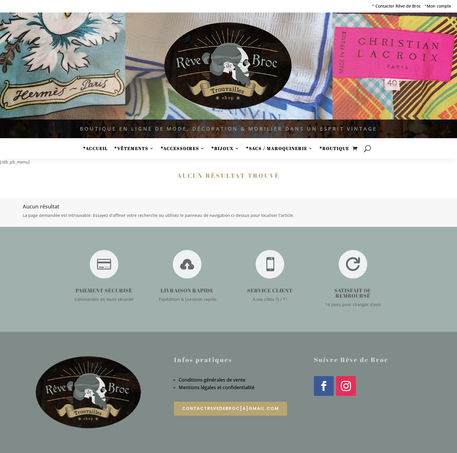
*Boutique (334, 148)
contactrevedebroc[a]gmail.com (230, 408)
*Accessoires (180, 148)
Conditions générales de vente (212, 380)
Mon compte (439, 6)
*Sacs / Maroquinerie (276, 148)
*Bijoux (222, 148)
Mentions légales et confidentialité (216, 387)
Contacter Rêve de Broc (398, 6)
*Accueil (95, 148)
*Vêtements (131, 148)
